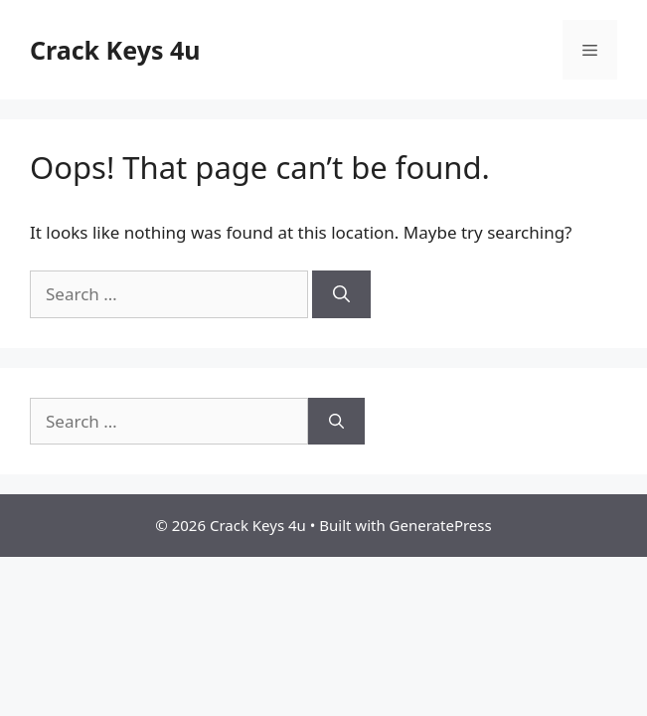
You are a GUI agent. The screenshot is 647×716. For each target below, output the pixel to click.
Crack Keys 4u (115, 50)
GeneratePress (441, 525)
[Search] (341, 294)
